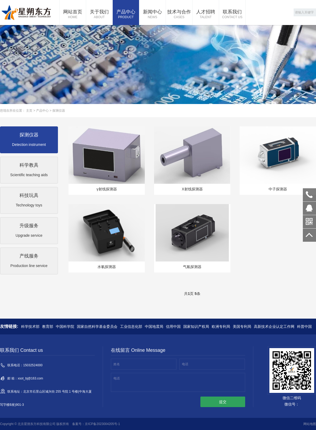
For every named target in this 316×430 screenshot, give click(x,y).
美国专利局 (242, 326)
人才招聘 (205, 14)
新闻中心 (152, 14)
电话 (185, 364)
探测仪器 (58, 110)
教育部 (47, 326)
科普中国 (304, 326)
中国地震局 (154, 326)
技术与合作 (179, 14)
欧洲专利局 (221, 326)
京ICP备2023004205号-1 (102, 424)
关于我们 (99, 14)
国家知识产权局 (196, 326)
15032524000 (309, 194)
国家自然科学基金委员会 (97, 326)
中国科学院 (65, 326)
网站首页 (73, 14)
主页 (29, 110)
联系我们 (232, 14)
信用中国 (173, 326)
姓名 (116, 364)
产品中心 (126, 14)
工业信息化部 (131, 326)
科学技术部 (30, 326)
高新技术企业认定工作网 (274, 326)
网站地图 (309, 424)
